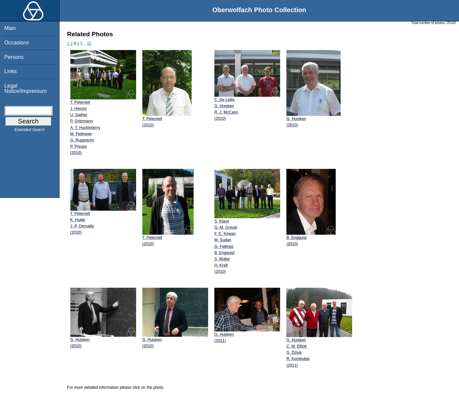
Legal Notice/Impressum (25, 88)
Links (10, 71)
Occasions (16, 42)
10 (89, 43)
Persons (14, 57)
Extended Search (29, 131)
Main (10, 28)
